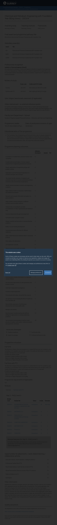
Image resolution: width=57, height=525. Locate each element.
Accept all (47, 272)
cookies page (11, 265)
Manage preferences (36, 272)
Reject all (7, 272)
